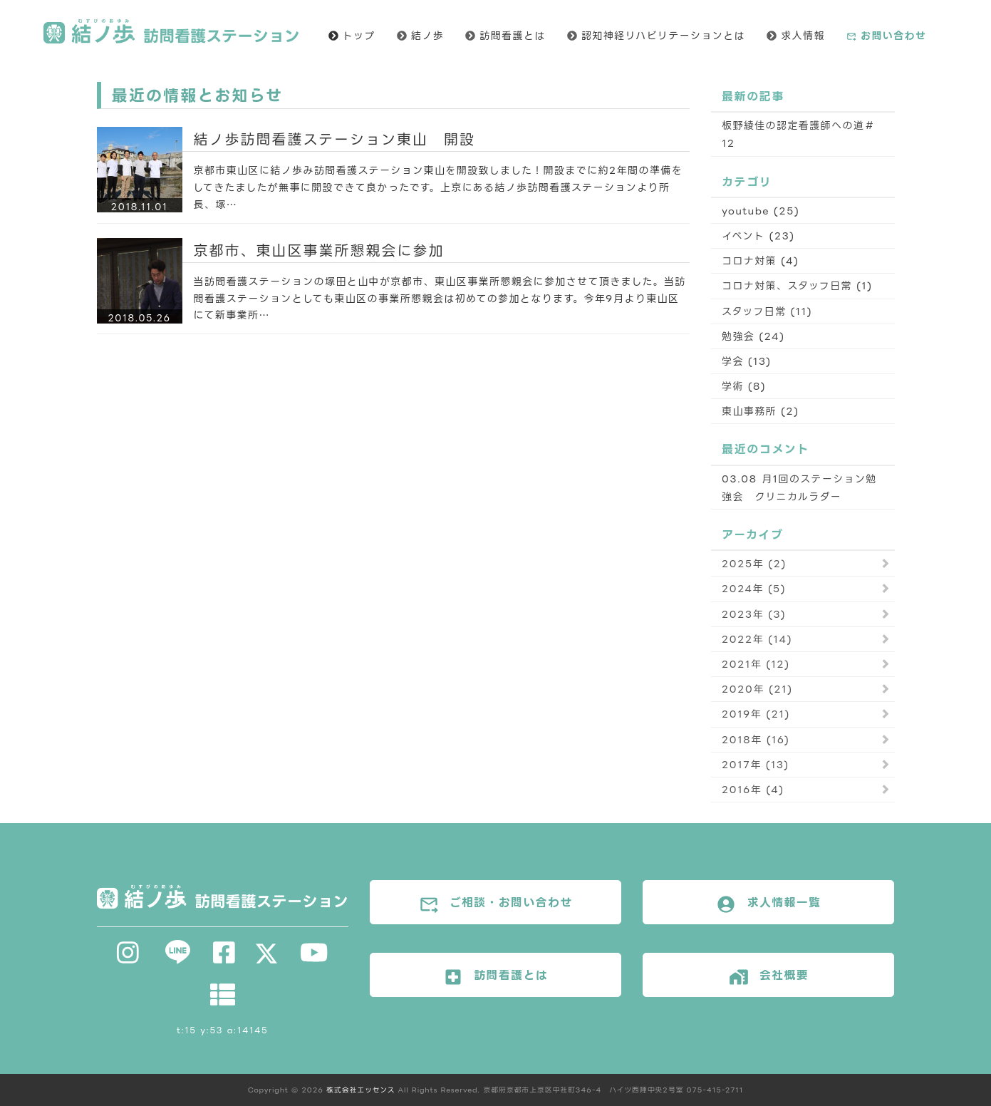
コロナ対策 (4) (760, 260)
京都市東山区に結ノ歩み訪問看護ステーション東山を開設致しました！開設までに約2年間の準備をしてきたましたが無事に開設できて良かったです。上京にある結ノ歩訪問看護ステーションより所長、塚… (438, 187)
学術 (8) (744, 386)
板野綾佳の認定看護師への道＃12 (799, 134)
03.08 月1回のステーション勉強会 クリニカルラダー (799, 487)
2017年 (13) (755, 764)
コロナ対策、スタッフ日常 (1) (797, 285)
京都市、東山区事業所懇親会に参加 (319, 250)
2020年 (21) (757, 688)
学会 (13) (747, 361)
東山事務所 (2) (760, 410)
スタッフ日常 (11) (767, 311)
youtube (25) (760, 210)
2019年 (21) (756, 713)
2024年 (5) (754, 588)
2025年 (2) (754, 563)
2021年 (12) (756, 663)
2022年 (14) (757, 639)
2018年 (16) (755, 739)
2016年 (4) (753, 789)
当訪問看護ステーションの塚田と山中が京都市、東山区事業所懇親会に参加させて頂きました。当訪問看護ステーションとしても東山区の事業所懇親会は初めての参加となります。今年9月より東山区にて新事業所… (440, 298)
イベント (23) (758, 235)
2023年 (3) (754, 614)
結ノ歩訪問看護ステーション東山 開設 (335, 139)
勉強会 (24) (753, 336)
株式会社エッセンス (360, 1090)
